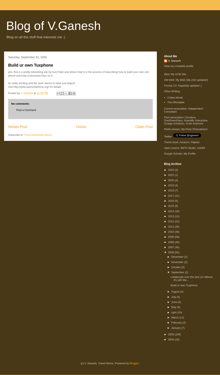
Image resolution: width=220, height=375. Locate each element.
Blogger (134, 363)
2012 (171, 221)
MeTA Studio (188, 147)
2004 (171, 339)
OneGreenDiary (173, 120)
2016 (171, 200)
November (177, 262)
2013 (171, 216)
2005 (171, 334)
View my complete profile (178, 66)
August (175, 291)
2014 (171, 211)
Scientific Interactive (195, 120)
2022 (171, 175)
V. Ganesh (174, 60)
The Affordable (175, 102)
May (174, 307)
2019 (171, 185)
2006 (171, 252)
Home (81, 127)
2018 (171, 190)
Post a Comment (26, 110)
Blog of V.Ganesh (53, 26)
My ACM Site (178, 74)
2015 (171, 205)
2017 (171, 195)
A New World (175, 97)
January (176, 327)
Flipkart (195, 142)
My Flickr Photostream (194, 129)
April (174, 312)
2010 (171, 231)
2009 (171, 236)
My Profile (190, 153)
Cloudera (190, 117)
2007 (171, 247)
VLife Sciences (194, 123)
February (177, 322)
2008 (171, 242)
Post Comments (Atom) (38, 134)
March (175, 317)
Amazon (184, 142)
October (176, 267)
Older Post (144, 127)
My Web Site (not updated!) (192, 79)
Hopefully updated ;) (190, 85)
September (178, 272)
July (174, 296)
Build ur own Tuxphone (30, 65)
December (177, 256)
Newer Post (17, 127)
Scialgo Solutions (174, 123)
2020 (171, 180)
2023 (171, 169)
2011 (171, 226)
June (174, 302)
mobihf (201, 147)
